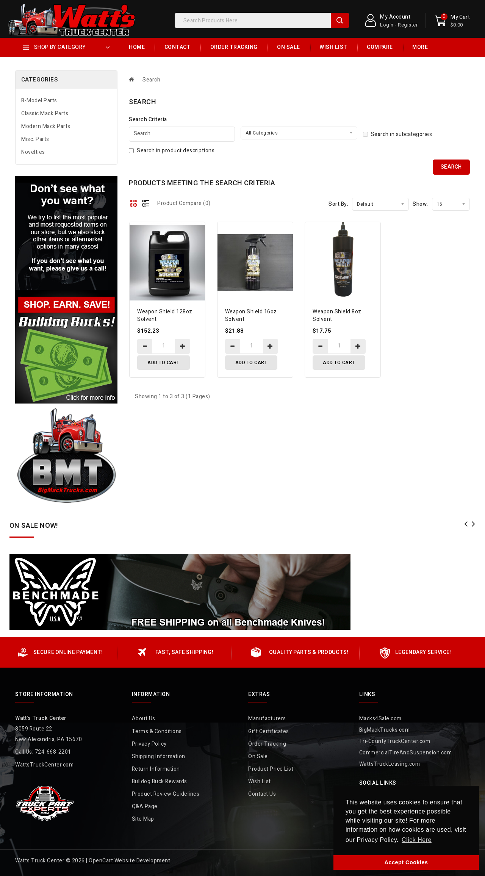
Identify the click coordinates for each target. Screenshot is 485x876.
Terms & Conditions (157, 731)
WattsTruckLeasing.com (389, 764)
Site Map (143, 819)
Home (137, 47)
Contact (177, 47)
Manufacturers (267, 719)
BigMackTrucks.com (384, 730)
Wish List (333, 47)
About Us (143, 719)
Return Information (156, 769)
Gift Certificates (268, 731)
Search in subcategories (397, 134)
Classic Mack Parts (44, 113)
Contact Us (262, 794)
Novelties (33, 152)
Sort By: (338, 204)
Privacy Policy (149, 744)
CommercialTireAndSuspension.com (405, 753)
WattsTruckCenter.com (44, 765)
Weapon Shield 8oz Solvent (337, 315)
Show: (420, 204)
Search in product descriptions (171, 151)
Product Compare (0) (184, 203)
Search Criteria (148, 120)
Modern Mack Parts (45, 126)
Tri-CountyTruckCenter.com (394, 741)
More (420, 47)
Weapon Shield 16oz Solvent (251, 315)
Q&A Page (145, 806)
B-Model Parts (39, 101)
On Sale (288, 47)
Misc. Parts (35, 139)
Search (340, 20)
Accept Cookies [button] (406, 862)
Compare (380, 47)
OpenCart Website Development (129, 861)
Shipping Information (158, 756)
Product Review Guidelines (166, 794)
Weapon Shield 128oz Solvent (164, 315)
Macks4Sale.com (380, 719)
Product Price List (270, 769)
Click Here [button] (417, 840)
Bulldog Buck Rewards (159, 781)
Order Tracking (234, 47)
